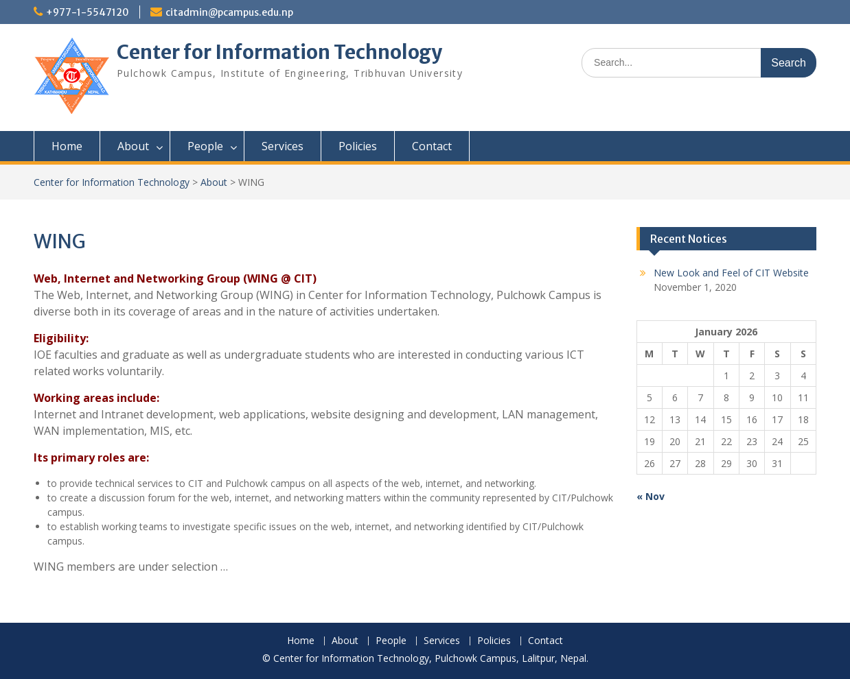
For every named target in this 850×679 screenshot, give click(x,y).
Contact (432, 146)
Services (282, 146)
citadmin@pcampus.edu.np (229, 12)
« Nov (650, 496)
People (205, 146)
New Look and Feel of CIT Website (731, 272)
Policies (357, 146)
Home (66, 146)
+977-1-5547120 (87, 12)
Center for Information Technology (279, 52)
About (133, 146)
